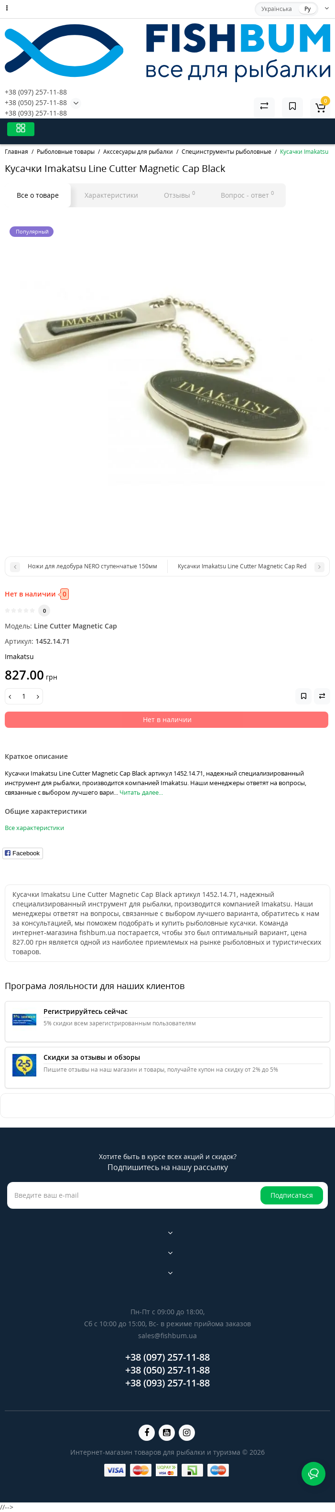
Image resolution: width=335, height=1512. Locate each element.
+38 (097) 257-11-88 (36, 91)
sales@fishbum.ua (167, 1335)
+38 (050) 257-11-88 (36, 102)
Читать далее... (141, 792)
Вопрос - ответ (247, 194)
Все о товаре (38, 195)
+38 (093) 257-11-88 (36, 112)
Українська (276, 9)
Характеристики (111, 195)
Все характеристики (34, 827)
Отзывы (179, 194)
